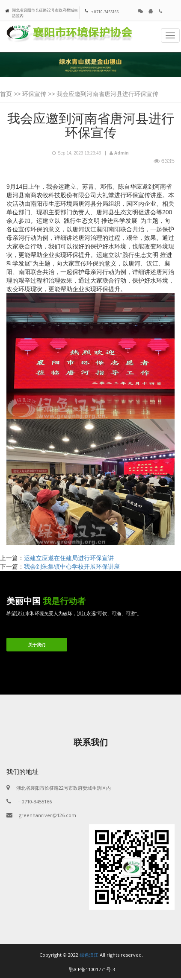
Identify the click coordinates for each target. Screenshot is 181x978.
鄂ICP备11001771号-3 (92, 969)
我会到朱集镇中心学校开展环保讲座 (72, 566)
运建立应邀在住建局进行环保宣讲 (69, 558)
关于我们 (36, 645)
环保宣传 (34, 94)
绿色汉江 (89, 955)
